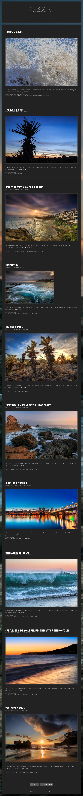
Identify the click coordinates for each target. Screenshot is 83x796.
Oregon (17, 538)
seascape (43, 95)
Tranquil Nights (14, 109)
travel (20, 173)
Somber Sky (11, 265)
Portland (21, 538)
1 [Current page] (31, 784)
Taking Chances (14, 31)
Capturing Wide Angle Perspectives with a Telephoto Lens (38, 630)
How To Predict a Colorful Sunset (24, 187)
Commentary (13, 94)
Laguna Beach (19, 313)
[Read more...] (26, 92)
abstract (13, 95)
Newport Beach (30, 95)
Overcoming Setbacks (17, 552)
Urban (12, 537)
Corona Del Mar (23, 95)
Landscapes (19, 94)
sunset (47, 95)
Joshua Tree (18, 391)
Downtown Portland (16, 483)
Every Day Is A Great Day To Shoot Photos (28, 405)
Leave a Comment (26, 33)
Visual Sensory (41, 9)
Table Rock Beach (15, 708)
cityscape (13, 538)
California (17, 95)
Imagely (51, 792)
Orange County (37, 95)
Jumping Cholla (14, 327)
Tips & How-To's (25, 94)
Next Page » (48, 784)
